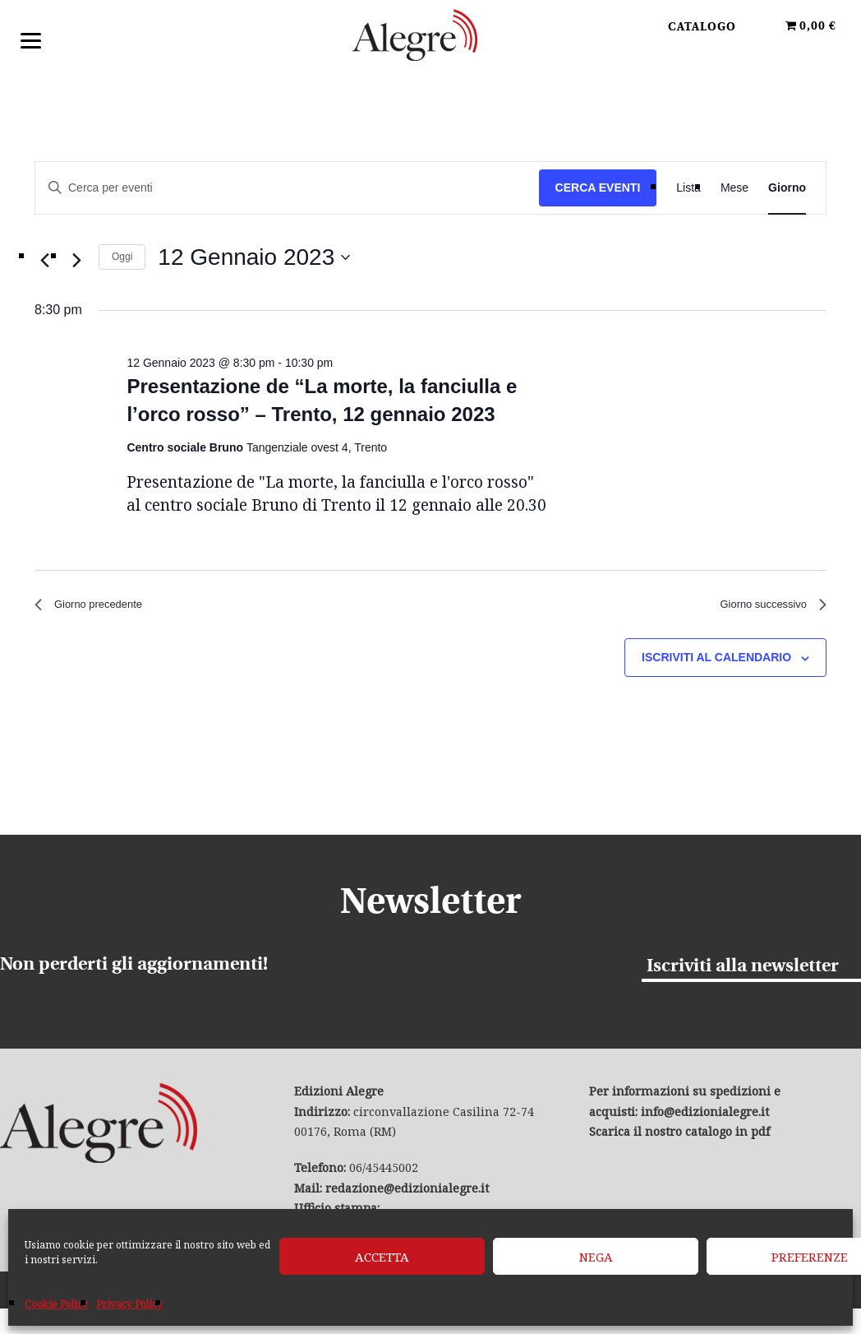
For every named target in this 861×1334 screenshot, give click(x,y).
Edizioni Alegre (430, 40)
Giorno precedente (99, 607)
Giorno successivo (762, 607)
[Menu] (30, 39)
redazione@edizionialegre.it (407, 1194)
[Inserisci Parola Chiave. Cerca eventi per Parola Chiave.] (287, 188)
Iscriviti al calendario (716, 663)
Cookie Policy (56, 1304)
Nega (596, 1256)
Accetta (382, 1256)
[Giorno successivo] (76, 261)
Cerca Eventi (598, 187)
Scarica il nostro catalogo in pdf (679, 1137)
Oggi (122, 256)
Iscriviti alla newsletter (743, 971)
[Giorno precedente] (44, 261)
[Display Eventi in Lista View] (688, 188)
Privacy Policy (129, 1304)
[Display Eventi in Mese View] (734, 188)
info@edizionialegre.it (705, 1117)
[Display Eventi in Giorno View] (787, 188)
